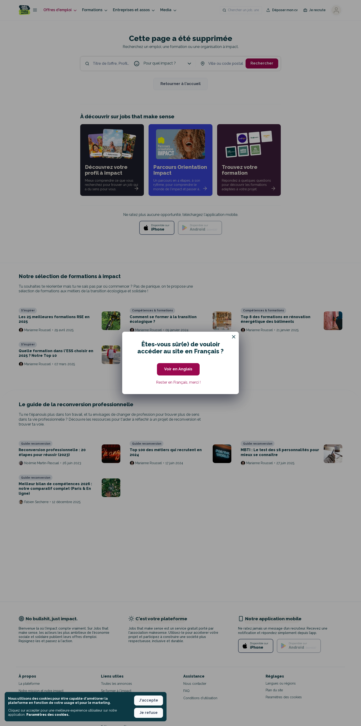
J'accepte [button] (148, 700)
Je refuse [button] (148, 712)
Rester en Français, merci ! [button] (178, 382)
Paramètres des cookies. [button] (47, 714)
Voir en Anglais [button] (178, 369)
